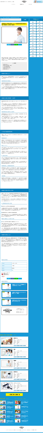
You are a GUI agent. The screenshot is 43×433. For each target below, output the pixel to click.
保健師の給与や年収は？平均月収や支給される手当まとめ (19, 301)
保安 (32, 43)
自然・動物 (33, 30)
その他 (39, 56)
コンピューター (39, 40)
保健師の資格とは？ (6, 64)
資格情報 (18, 345)
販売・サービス (33, 51)
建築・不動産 (32, 48)
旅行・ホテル (39, 24)
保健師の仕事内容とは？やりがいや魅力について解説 (19, 293)
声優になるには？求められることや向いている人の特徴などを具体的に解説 (24, 412)
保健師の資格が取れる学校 (6, 67)
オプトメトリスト (17, 383)
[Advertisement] (21, 11)
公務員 (33, 53)
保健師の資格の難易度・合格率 (7, 65)
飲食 (32, 27)
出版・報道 (33, 32)
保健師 (4, 17)
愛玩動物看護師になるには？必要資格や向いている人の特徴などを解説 (10, 417)
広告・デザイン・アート (33, 40)
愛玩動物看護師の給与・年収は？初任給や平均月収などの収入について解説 (10, 407)
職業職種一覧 (22, 4)
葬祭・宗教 (33, 56)
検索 (25, 19)
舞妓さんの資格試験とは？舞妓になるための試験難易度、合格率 (24, 403)
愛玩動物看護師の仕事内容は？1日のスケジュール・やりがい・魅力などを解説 (10, 412)
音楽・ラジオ (32, 35)
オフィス (40, 51)
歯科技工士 (16, 338)
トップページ (13, 4)
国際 (32, 45)
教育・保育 (39, 27)
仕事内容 (24, 345)
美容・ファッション (33, 24)
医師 (14, 349)
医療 (12, 270)
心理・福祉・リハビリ (39, 22)
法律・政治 (39, 43)
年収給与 (21, 345)
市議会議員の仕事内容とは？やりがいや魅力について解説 (24, 406)
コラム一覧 (30, 4)
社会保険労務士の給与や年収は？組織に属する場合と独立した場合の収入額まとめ (24, 421)
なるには (15, 345)
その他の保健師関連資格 (6, 66)
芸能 (39, 35)
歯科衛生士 (16, 371)
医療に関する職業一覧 (15, 394)
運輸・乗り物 (39, 30)
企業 (39, 53)
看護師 (15, 360)
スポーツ (33, 38)
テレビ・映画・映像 (39, 32)
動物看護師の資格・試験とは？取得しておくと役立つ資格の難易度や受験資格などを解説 (10, 421)
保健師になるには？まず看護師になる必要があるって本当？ (19, 285)
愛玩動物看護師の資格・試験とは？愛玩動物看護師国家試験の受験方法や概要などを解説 (10, 403)
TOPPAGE (1, 17)
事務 (39, 48)
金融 (39, 45)
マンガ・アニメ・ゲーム (39, 38)
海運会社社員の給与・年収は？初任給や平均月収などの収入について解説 (24, 416)
